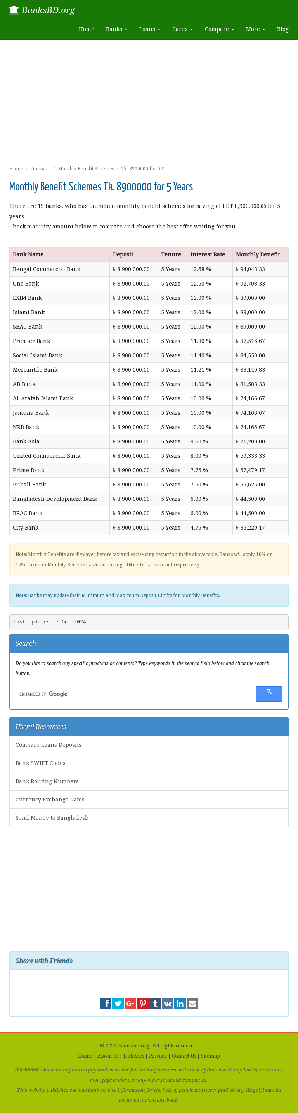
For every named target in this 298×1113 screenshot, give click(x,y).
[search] (132, 694)
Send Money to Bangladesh (52, 818)
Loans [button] (150, 29)
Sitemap (210, 1056)
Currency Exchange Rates (50, 799)
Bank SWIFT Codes (41, 763)
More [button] (255, 29)
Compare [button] (219, 29)
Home (86, 29)
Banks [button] (117, 29)
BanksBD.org (41, 10)
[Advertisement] (149, 105)
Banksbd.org (134, 1046)
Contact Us (184, 1056)
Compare (40, 168)
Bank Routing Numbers (47, 781)
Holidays (133, 1056)
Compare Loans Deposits (48, 745)
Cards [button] (182, 29)
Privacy (158, 1056)
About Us (107, 1056)
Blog (283, 29)
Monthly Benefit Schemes (86, 168)
